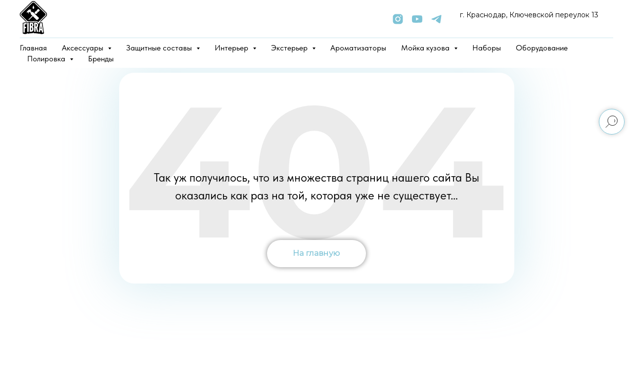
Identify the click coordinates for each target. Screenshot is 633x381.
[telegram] (436, 19)
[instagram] (398, 19)
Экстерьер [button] (290, 47)
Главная (33, 47)
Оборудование (542, 47)
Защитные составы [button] (160, 47)
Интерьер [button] (232, 47)
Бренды (101, 58)
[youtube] (417, 19)
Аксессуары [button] (83, 47)
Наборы (486, 47)
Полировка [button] (47, 58)
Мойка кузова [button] (426, 47)
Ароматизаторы (358, 47)
